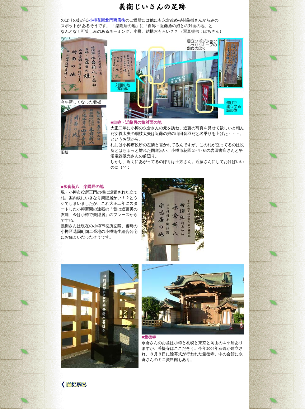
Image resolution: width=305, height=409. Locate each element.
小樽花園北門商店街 (107, 20)
